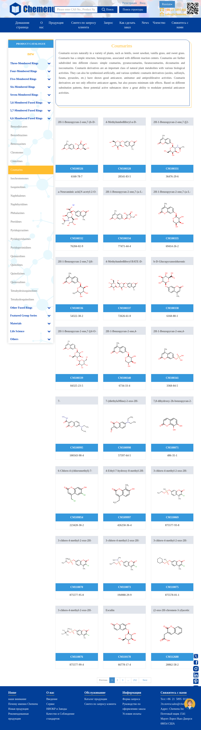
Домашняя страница (22, 25)
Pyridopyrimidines (21, 247)
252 (135, 680)
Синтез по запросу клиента (83, 25)
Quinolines (17, 264)
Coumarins (17, 169)
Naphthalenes (18, 195)
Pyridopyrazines (19, 230)
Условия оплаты (131, 713)
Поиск (107, 9)
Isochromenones (20, 178)
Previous (103, 680)
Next (145, 680)
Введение (51, 699)
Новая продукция (18, 708)
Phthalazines (18, 213)
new (30, 54)
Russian (167, 4)
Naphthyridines (19, 204)
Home (12, 692)
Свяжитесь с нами (180, 25)
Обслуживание (94, 692)
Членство (159, 22)
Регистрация (129, 3)
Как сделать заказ (127, 25)
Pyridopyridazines (21, 239)
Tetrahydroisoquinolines (24, 290)
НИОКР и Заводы (56, 708)
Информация (131, 692)
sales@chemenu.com (179, 14)
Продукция (56, 22)
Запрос (108, 22)
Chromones (17, 152)
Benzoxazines (18, 143)
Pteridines (16, 221)
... (128, 680)
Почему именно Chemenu (23, 703)
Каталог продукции (95, 699)
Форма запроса (131, 699)
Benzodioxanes (19, 126)
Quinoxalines (18, 282)
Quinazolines (18, 256)
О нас (41, 25)
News (145, 22)
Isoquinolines (18, 187)
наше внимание (17, 699)
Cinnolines (17, 161)
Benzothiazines (19, 135)
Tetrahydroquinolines (22, 299)
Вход (142, 3)
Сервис (50, 703)
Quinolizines (18, 273)
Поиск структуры (133, 9)
